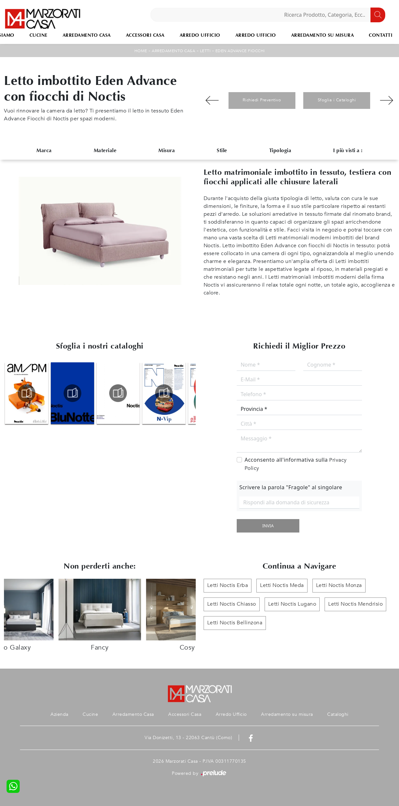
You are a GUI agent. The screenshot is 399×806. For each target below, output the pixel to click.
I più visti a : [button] (348, 150)
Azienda (59, 714)
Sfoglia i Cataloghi (337, 100)
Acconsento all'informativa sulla (296, 464)
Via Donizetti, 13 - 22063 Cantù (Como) (188, 738)
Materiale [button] (105, 150)
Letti (205, 50)
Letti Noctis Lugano (292, 604)
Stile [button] (222, 150)
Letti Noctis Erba (227, 585)
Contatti (380, 35)
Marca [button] (44, 150)
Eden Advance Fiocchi (240, 50)
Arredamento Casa (87, 35)
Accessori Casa (145, 35)
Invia (268, 526)
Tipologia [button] (280, 150)
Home (140, 50)
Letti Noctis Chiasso (231, 604)
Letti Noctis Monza (339, 585)
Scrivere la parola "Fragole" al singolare (290, 487)
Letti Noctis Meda (282, 585)
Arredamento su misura (322, 35)
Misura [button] (166, 150)
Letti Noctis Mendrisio (355, 604)
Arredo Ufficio (200, 35)
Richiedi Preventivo (262, 100)
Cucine (39, 35)
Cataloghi (338, 714)
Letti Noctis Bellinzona (235, 623)
